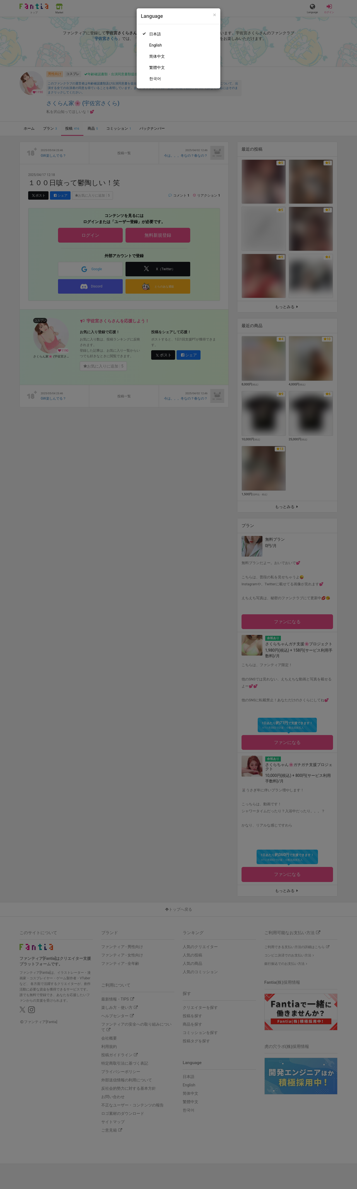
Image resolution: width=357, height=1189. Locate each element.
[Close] (214, 15)
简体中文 (157, 56)
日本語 (155, 34)
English (155, 45)
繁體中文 (157, 67)
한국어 (155, 78)
